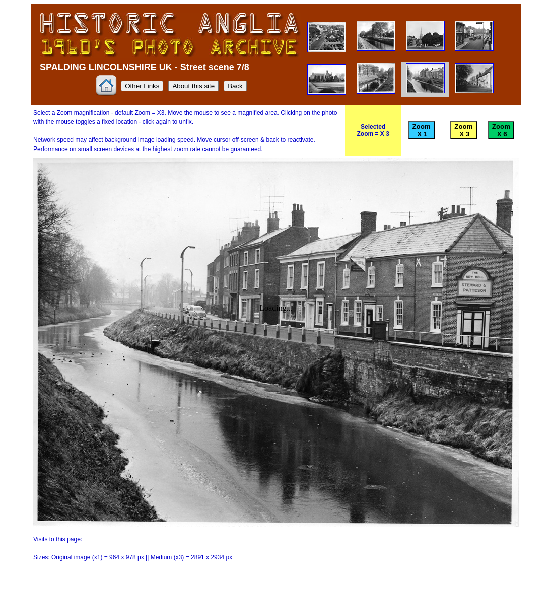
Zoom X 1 (421, 130)
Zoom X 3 (463, 130)
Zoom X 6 (501, 130)
